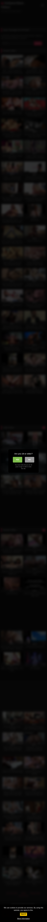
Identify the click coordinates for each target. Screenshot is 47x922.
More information (23, 919)
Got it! (23, 914)
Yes (17, 460)
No (29, 460)
